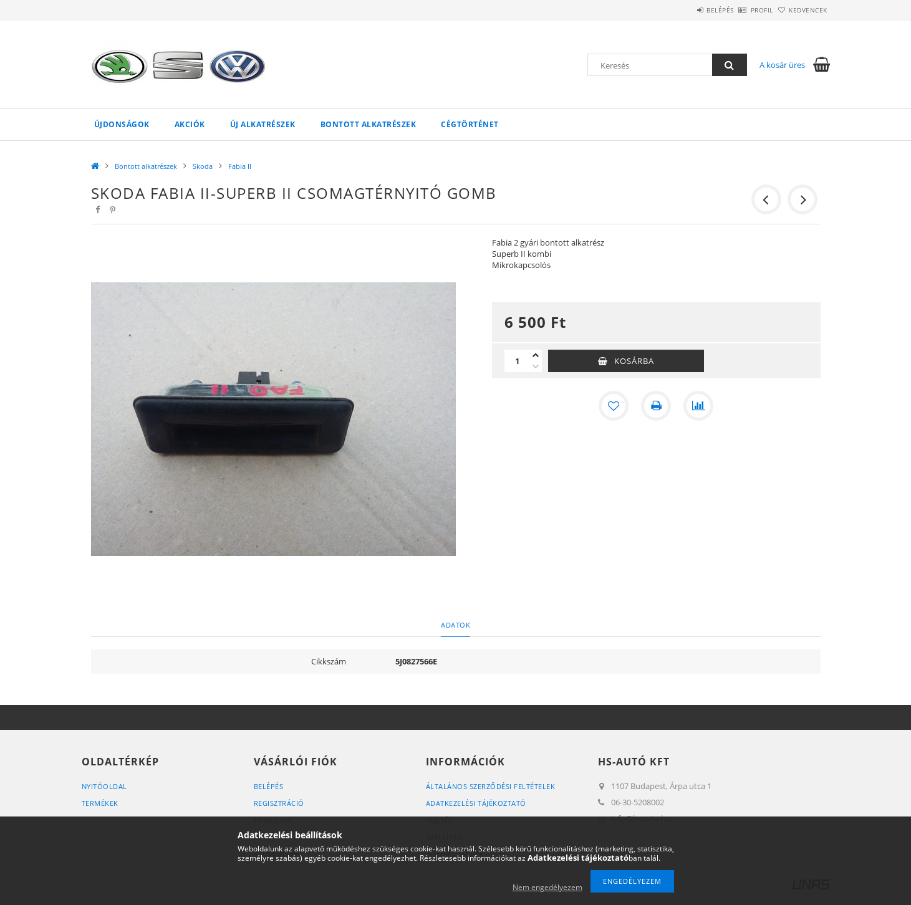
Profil (741, 10)
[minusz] (535, 366)
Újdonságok (122, 124)
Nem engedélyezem (547, 887)
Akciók (190, 124)
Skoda (203, 166)
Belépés (686, 10)
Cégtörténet (470, 124)
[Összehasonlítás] (698, 406)
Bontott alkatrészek (369, 124)
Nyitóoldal (104, 786)
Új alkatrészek (263, 124)
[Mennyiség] (516, 361)
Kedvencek (801, 10)
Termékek (100, 803)
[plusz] (535, 355)
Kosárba (634, 360)
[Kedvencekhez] (614, 406)
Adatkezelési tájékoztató (476, 803)
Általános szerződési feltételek (491, 786)
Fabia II (239, 166)
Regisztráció (279, 803)
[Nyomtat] (656, 406)
